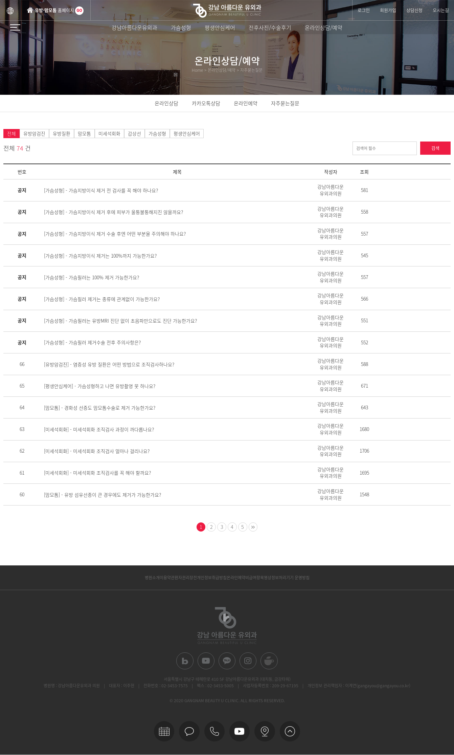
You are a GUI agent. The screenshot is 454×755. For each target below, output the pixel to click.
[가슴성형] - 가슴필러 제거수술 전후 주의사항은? (92, 342)
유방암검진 (34, 133)
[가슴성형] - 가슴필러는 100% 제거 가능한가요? (91, 277)
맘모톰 (84, 133)
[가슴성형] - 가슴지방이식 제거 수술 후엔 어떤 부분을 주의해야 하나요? (115, 234)
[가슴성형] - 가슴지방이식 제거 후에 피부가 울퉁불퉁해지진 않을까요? (113, 212)
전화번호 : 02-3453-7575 (165, 687)
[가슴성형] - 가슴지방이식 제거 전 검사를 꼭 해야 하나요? (101, 190)
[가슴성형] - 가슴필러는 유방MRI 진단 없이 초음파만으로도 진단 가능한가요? (120, 320)
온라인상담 (166, 103)
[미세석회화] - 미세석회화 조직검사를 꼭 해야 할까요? (97, 473)
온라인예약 (245, 103)
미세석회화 (109, 133)
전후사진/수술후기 (270, 27)
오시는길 (441, 10)
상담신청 (414, 10)
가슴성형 (181, 27)
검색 (435, 148)
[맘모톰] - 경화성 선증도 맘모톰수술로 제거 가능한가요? (99, 407)
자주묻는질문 (285, 103)
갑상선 (134, 133)
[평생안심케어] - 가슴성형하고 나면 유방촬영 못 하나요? (99, 386)
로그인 (364, 10)
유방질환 (61, 133)
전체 (11, 133)
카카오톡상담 (206, 103)
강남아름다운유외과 (134, 27)
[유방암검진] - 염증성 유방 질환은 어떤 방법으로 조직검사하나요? (109, 364)
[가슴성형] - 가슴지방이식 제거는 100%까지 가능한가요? (100, 255)
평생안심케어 (220, 27)
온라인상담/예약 (323, 27)
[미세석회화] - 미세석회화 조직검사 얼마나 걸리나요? (97, 451)
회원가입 (388, 10)
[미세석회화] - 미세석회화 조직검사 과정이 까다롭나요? (99, 429)
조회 (364, 172)
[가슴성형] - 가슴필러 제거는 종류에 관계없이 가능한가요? (102, 299)
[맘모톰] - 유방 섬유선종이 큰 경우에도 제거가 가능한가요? (102, 494)
